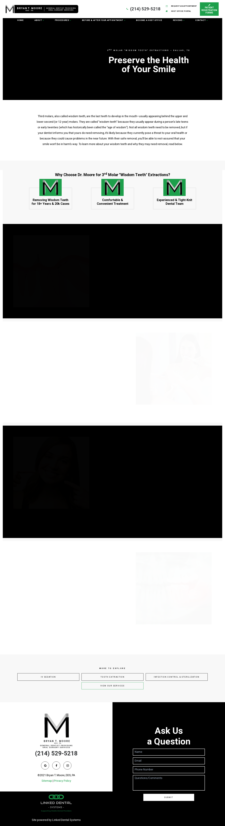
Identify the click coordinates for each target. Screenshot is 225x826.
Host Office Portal (178, 11)
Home (20, 20)
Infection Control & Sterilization (176, 677)
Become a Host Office (149, 20)
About (38, 20)
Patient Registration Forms (209, 9)
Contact (200, 20)
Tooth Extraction (112, 677)
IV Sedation (48, 677)
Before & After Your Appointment (102, 20)
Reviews (177, 20)
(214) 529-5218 (143, 9)
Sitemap (47, 781)
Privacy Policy (62, 781)
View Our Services (112, 685)
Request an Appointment (181, 6)
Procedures (62, 20)
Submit (168, 797)
